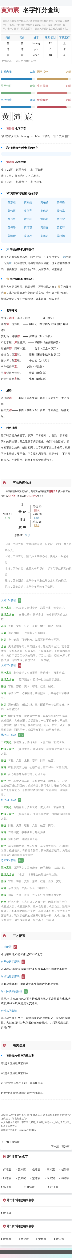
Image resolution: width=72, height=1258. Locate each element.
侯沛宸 (16, 1141)
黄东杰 (12, 202)
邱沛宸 (7, 1178)
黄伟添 (12, 227)
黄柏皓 (44, 202)
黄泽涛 (44, 235)
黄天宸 (60, 1239)
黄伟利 (28, 219)
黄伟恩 (12, 219)
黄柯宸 (42, 1239)
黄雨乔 (44, 227)
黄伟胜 (61, 202)
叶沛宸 (54, 1186)
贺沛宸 (22, 1178)
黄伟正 (12, 210)
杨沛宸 (7, 1186)
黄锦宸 (25, 1239)
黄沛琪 (7, 1212)
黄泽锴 (12, 235)
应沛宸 (51, 1178)
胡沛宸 (65, 1169)
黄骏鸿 (61, 235)
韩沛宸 (31, 1186)
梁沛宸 (36, 1178)
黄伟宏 (61, 219)
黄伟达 (44, 210)
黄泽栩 (28, 235)
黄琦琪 (28, 227)
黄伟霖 (61, 210)
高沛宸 (66, 1146)
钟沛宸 (65, 1178)
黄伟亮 (28, 210)
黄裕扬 (28, 202)
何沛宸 (7, 1169)
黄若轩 (61, 227)
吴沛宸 (22, 1169)
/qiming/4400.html (27, 1130)
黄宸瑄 (7, 1239)
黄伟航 (44, 219)
